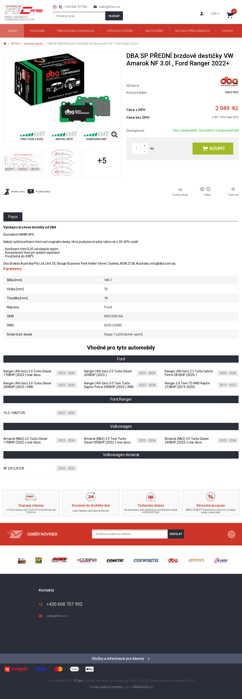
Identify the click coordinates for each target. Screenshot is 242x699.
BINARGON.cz (143, 687)
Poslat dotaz (39, 191)
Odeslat (175, 534)
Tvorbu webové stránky (106, 687)
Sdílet (205, 192)
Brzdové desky (33, 43)
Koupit (213, 148)
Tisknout (233, 192)
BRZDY (15, 43)
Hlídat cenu (14, 191)
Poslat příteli (180, 192)
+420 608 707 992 (75, 6)
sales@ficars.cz (109, 6)
